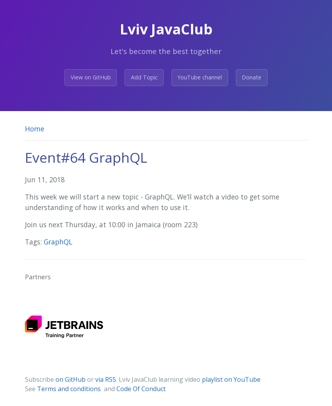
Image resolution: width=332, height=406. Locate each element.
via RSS (105, 379)
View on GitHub (91, 77)
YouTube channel (199, 77)
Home (34, 128)
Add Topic (144, 77)
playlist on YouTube (231, 379)
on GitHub (70, 379)
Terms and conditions (69, 388)
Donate (251, 77)
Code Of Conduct (141, 388)
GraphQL (58, 241)
